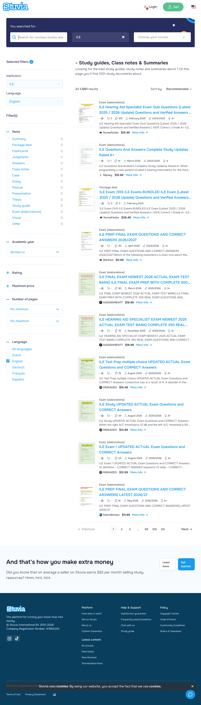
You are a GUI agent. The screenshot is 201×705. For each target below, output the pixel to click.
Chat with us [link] (128, 625)
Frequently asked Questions (136, 619)
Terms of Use (13, 694)
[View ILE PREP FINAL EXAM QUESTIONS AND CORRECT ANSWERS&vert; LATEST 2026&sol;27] (135, 499)
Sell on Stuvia (89, 619)
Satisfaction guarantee (133, 613)
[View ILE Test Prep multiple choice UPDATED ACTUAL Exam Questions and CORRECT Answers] (135, 371)
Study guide (127, 631)
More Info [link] (140, 132)
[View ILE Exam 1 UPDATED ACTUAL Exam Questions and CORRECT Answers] (135, 456)
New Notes (88, 651)
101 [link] (163, 529)
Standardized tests (92, 663)
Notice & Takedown (170, 631)
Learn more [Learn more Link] (166, 564)
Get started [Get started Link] (186, 564)
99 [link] (146, 529)
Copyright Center (169, 613)
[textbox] (162, 37)
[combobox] (100, 37)
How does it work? (92, 613)
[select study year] (34, 252)
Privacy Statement (35, 694)
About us (86, 625)
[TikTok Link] (17, 638)
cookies (62, 686)
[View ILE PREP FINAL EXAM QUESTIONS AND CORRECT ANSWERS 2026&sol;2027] (135, 244)
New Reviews (89, 657)
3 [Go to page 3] (130, 529)
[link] (86, 529)
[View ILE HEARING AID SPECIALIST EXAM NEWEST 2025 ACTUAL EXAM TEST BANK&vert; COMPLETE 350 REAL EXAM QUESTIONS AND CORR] (135, 329)
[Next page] (187, 529)
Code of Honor (168, 619)
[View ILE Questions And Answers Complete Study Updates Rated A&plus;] (135, 159)
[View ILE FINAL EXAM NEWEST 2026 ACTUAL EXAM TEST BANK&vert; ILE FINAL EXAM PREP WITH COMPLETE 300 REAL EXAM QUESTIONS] (135, 287)
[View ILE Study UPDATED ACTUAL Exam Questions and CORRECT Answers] (135, 414)
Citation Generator (92, 631)
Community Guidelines (172, 625)
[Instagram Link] (9, 638)
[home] (15, 7)
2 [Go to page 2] (121, 529)
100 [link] (154, 529)
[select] (179, 89)
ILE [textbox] (100, 37)
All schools (87, 645)
